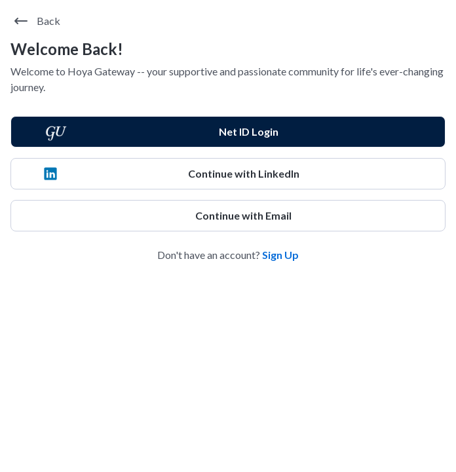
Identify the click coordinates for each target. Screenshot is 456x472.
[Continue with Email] (228, 215)
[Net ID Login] (228, 132)
